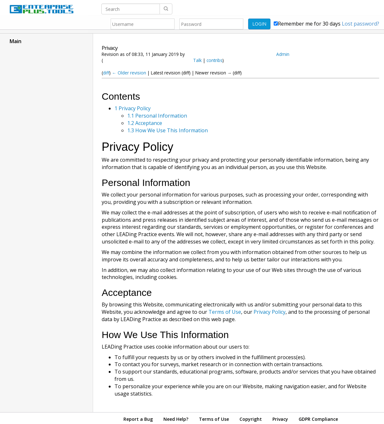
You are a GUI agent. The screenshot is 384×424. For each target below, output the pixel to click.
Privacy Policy (270, 311)
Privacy (280, 419)
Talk (197, 60)
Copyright (250, 419)
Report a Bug (138, 419)
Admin (282, 54)
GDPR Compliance (318, 419)
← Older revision (129, 73)
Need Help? (175, 419)
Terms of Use (224, 311)
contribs (215, 60)
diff (106, 73)
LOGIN (259, 24)
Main (15, 41)
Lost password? (360, 23)
